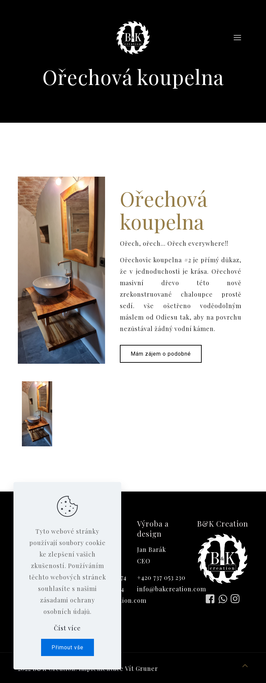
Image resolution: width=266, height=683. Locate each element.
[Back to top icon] (245, 665)
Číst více (67, 628)
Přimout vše (68, 647)
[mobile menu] (237, 37)
